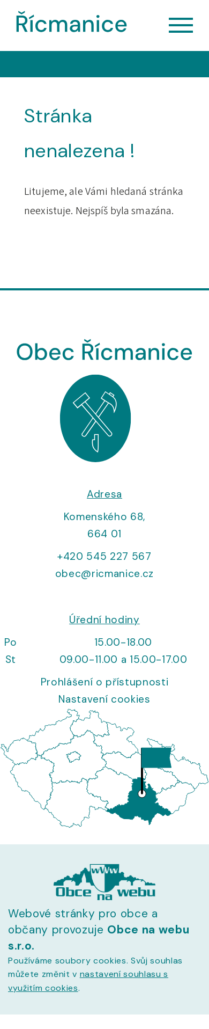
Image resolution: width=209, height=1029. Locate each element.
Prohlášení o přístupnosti (105, 682)
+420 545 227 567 (104, 556)
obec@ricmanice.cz (104, 573)
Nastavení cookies (104, 699)
